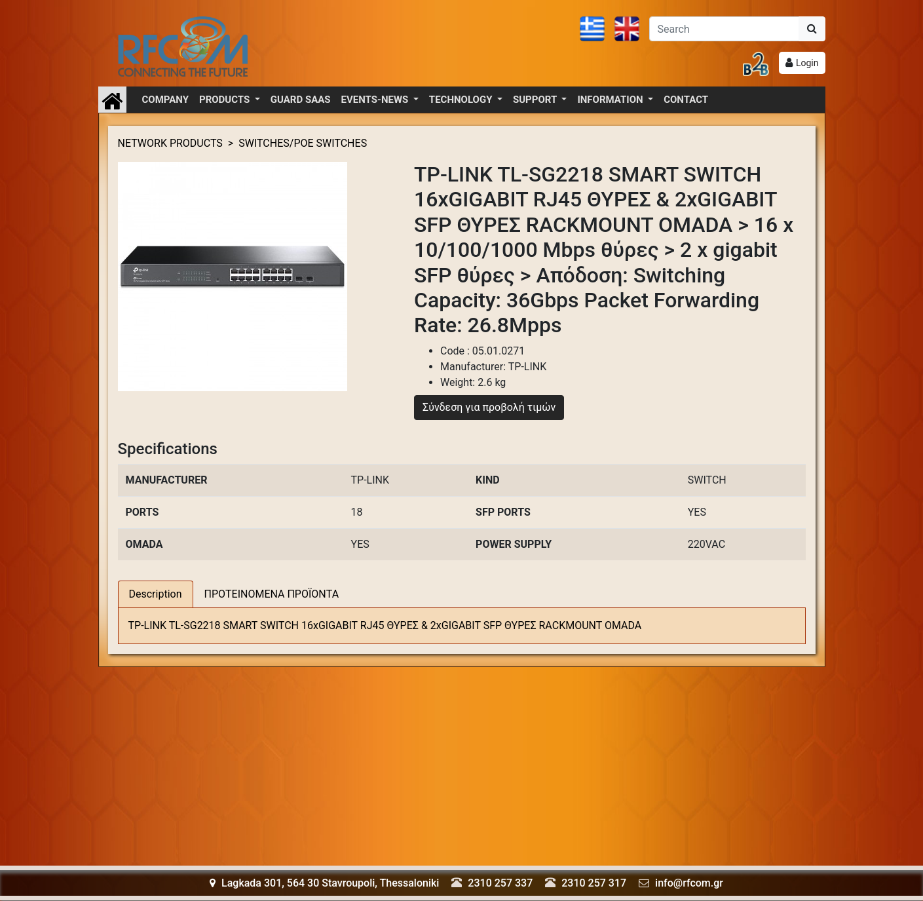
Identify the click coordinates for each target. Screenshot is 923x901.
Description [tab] (155, 594)
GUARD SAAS (301, 99)
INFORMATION (611, 99)
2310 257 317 (593, 883)
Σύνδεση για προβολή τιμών (489, 407)
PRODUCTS (225, 99)
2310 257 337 (500, 883)
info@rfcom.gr (689, 883)
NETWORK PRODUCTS (170, 143)
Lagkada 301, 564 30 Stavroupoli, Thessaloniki (324, 883)
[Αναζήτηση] (724, 28)
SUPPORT (536, 99)
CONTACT (686, 99)
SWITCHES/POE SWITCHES (302, 143)
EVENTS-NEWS (376, 99)
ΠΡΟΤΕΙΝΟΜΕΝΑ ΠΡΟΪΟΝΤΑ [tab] (271, 594)
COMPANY (165, 99)
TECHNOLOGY (462, 99)
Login (807, 63)
